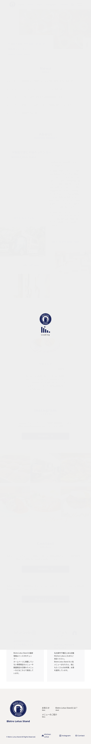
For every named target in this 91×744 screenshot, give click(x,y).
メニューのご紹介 (49, 715)
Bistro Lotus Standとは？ (66, 708)
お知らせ (46, 708)
